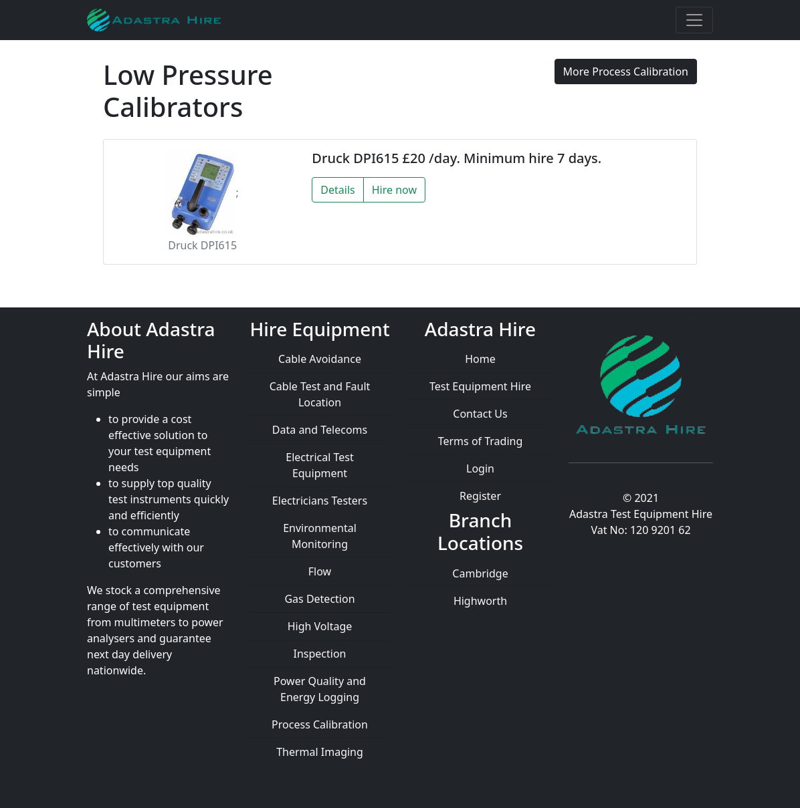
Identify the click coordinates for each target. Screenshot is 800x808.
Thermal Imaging (319, 752)
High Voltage (320, 626)
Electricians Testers (319, 500)
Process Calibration (320, 724)
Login (480, 468)
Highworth (480, 600)
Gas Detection (319, 598)
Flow (319, 571)
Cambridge (480, 573)
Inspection (320, 653)
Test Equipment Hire (480, 386)
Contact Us (480, 413)
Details (337, 189)
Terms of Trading (480, 441)
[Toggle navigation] (694, 20)
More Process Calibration (625, 71)
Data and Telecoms (319, 429)
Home (480, 359)
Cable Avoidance (319, 359)
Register (480, 496)
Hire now (394, 189)
